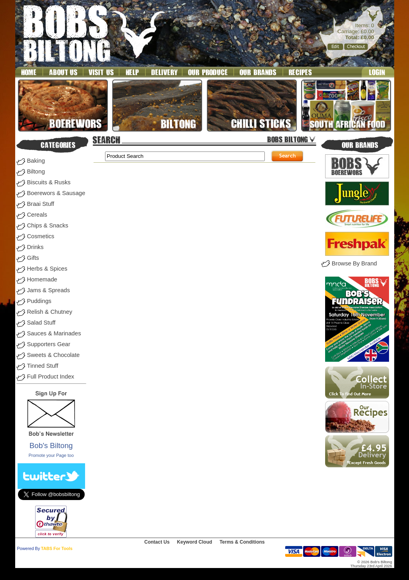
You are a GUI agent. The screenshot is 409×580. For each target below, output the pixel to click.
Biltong (36, 171)
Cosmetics (40, 236)
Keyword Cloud (194, 542)
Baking (36, 160)
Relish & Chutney (49, 312)
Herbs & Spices (47, 268)
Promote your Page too (50, 455)
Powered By (28, 548)
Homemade (42, 279)
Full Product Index (50, 376)
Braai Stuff (40, 204)
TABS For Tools (57, 548)
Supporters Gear (48, 344)
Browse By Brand (354, 263)
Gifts (33, 258)
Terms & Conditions (242, 542)
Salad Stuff (41, 322)
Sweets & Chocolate (53, 355)
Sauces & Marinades (54, 333)
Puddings (39, 301)
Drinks (35, 247)
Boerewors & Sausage (56, 193)
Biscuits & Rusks (49, 182)
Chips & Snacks (47, 225)
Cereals (37, 214)
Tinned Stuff (42, 366)
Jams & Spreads (48, 290)
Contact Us (156, 542)
